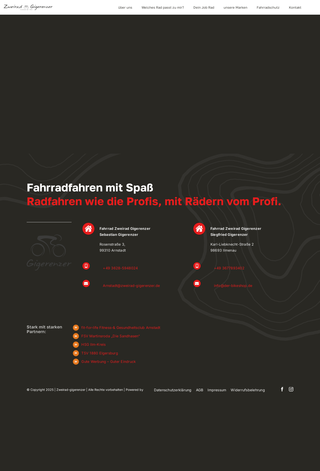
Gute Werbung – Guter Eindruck (108, 361)
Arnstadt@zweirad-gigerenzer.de (131, 285)
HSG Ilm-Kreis (93, 344)
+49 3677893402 (229, 268)
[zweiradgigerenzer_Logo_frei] (28, 6)
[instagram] (291, 389)
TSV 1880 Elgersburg (99, 353)
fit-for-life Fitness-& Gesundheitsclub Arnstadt (120, 327)
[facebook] (282, 389)
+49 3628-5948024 (120, 268)
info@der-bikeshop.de (233, 285)
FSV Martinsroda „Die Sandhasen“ (110, 336)
